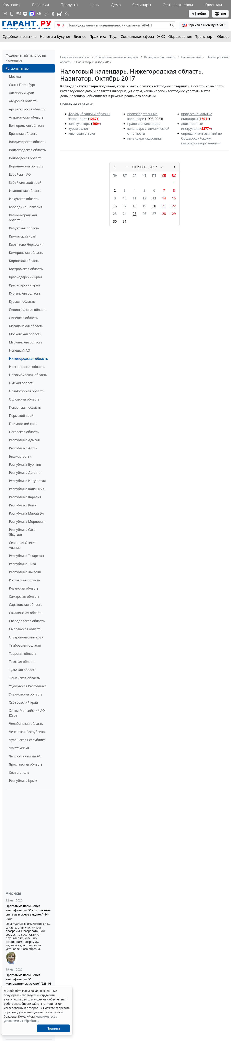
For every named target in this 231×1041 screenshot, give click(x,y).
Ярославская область (25, 764)
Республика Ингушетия (27, 481)
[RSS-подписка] (66, 13)
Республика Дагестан (25, 472)
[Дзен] (25, 14)
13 (154, 198)
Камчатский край (22, 236)
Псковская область (24, 432)
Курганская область (24, 293)
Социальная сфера (137, 36)
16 (115, 206)
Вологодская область (25, 158)
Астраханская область (26, 117)
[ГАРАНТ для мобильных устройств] (11, 13)
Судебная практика (19, 36)
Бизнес (80, 36)
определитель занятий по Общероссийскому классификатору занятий (201, 138)
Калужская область (24, 228)
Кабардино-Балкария (26, 207)
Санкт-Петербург (22, 85)
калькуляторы (79, 123)
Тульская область (22, 670)
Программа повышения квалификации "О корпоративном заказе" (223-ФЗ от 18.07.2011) (28, 981)
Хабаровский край (23, 702)
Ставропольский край (26, 637)
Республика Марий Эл (26, 513)
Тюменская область (24, 678)
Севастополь (19, 772)
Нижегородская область (28, 358)
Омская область (21, 383)
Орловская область (24, 399)
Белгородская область (26, 125)
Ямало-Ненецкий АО (25, 756)
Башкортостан (20, 456)
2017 (153, 167)
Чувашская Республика (27, 740)
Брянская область (23, 133)
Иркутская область (24, 199)
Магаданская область (26, 326)
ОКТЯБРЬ (139, 167)
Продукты (69, 4)
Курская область (22, 301)
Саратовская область (25, 604)
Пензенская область (25, 407)
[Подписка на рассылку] (4, 13)
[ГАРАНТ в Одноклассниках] (52, 13)
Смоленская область (25, 629)
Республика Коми (23, 505)
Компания (11, 4)
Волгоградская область (27, 150)
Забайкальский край (25, 182)
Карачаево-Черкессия (26, 244)
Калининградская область (23, 217)
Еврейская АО (20, 174)
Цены (95, 4)
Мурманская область (25, 342)
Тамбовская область (25, 645)
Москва (15, 76)
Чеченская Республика (27, 732)
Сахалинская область (25, 613)
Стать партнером (178, 4)
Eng (220, 13)
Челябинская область (26, 723)
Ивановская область (25, 190)
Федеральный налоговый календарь (26, 58)
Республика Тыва (22, 564)
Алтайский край (21, 93)
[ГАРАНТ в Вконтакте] (18, 13)
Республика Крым (23, 780)
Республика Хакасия (25, 572)
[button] (204, 25)
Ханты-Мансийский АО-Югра (27, 713)
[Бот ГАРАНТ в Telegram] (46, 13)
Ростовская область (24, 580)
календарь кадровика (144, 138)
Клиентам (213, 4)
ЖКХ (161, 36)
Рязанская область (23, 588)
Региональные (17, 68)
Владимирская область (27, 142)
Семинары (141, 4)
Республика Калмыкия (26, 489)
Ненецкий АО (19, 350)
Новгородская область (27, 366)
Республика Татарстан (26, 556)
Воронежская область (26, 166)
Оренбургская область (26, 391)
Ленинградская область (28, 309)
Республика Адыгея (24, 440)
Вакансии (40, 4)
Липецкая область (23, 318)
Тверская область (23, 653)
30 (115, 221)
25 (134, 213)
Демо (116, 4)
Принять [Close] (53, 1028)
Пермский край (21, 415)
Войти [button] (198, 13)
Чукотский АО (20, 748)
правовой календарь (143, 123)
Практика (97, 36)
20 (154, 206)
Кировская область (24, 261)
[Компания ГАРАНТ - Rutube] (59, 13)
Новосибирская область (28, 375)
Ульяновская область (25, 694)
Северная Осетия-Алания (23, 545)
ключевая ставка (81, 133)
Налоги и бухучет (55, 36)
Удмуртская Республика (27, 686)
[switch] (60, 25)
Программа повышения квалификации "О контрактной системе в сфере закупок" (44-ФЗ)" (28, 912)
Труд (113, 36)
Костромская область (26, 269)
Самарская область (24, 596)
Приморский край (23, 423)
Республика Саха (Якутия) (22, 532)
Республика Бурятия (25, 464)
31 (124, 221)
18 (134, 206)
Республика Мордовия (27, 521)
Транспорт (204, 36)
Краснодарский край (25, 277)
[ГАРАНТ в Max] (32, 13)
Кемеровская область (26, 252)
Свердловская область (27, 621)
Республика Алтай (23, 448)
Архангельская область (27, 109)
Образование (180, 36)
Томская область (22, 661)
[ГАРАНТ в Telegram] (39, 13)
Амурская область (23, 101)
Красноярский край (24, 285)
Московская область (25, 334)
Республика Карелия (25, 497)
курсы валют (78, 128)
